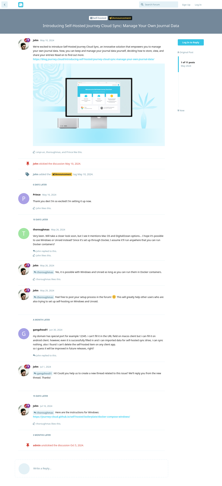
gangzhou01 (44, 373)
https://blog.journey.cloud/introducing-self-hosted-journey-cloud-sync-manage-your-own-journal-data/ (93, 59)
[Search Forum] (158, 4)
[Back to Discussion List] (4, 4)
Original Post (185, 52)
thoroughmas (45, 272)
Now (181, 110)
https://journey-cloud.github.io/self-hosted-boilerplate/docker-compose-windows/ (81, 416)
